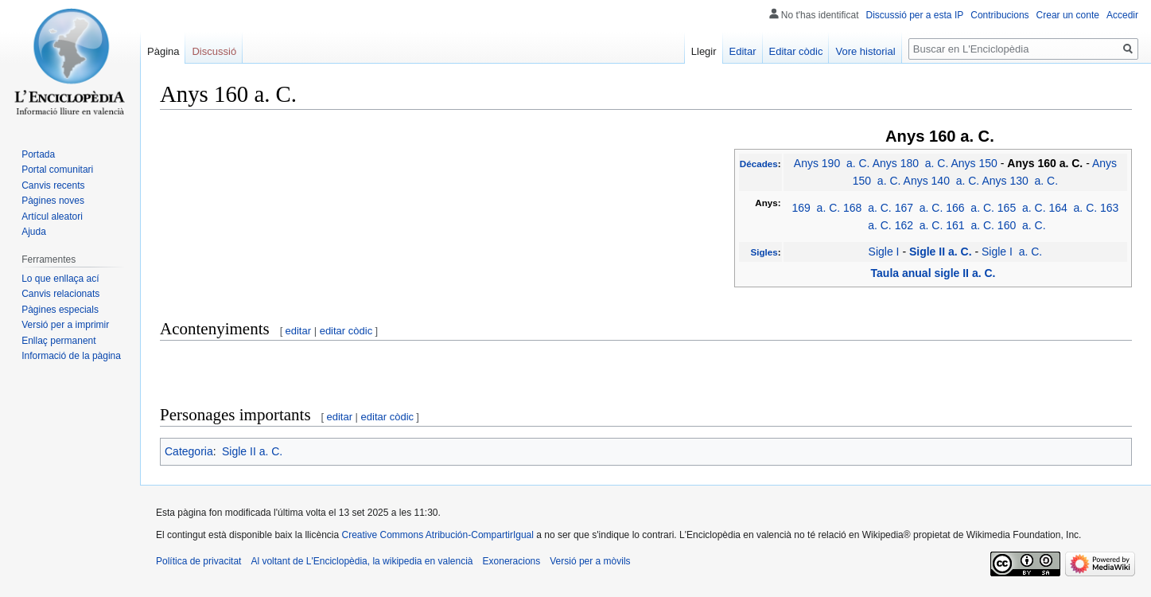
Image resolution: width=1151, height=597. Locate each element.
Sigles (763, 252)
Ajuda (33, 231)
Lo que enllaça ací (60, 278)
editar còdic (346, 331)
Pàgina (163, 51)
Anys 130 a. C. (1020, 180)
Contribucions (999, 15)
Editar (742, 51)
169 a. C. (815, 207)
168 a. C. (867, 207)
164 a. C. (1072, 207)
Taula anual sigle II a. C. (933, 273)
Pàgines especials (60, 309)
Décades (759, 163)
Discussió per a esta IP (915, 15)
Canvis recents (52, 185)
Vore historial (865, 51)
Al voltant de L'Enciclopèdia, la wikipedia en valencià (361, 561)
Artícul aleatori (52, 216)
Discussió (214, 51)
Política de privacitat (198, 561)
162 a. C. (919, 225)
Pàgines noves (52, 200)
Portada (38, 154)
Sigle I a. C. (1012, 251)
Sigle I (884, 251)
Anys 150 (974, 163)
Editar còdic (796, 51)
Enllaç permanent (58, 340)
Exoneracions (512, 561)
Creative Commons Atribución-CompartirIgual (437, 534)
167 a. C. (919, 207)
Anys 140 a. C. (942, 180)
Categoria (189, 451)
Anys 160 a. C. (1045, 163)
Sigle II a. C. (940, 251)
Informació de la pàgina (71, 355)
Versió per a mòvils (590, 561)
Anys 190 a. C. (832, 163)
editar (299, 331)
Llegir (704, 51)
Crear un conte (1067, 15)
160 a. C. (1021, 225)
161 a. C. (970, 225)
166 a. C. (970, 207)
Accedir (1122, 15)
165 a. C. (1021, 207)
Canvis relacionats (60, 293)
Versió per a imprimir (65, 324)
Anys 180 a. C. (911, 163)
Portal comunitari (57, 169)
